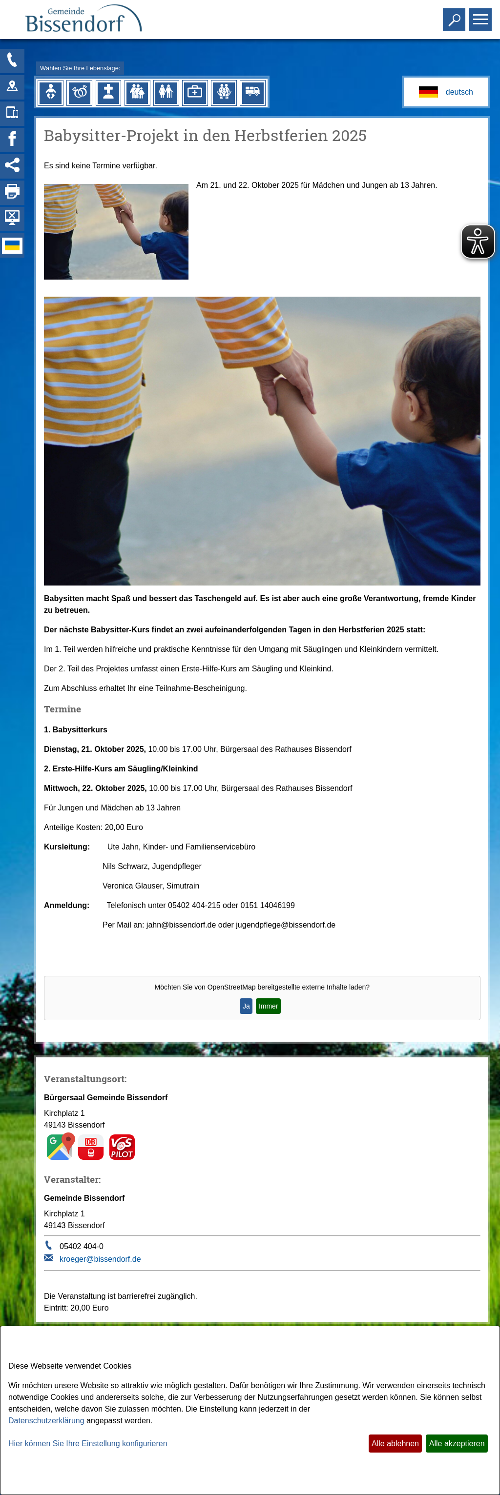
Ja (246, 1006)
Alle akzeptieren (457, 1443)
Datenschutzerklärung (46, 1420)
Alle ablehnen (395, 1443)
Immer (268, 1006)
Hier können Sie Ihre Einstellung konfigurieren (87, 1443)
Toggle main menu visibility (481, 15)
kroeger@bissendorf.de (100, 1259)
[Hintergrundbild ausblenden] (12, 219)
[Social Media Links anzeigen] (12, 166)
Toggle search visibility (455, 15)
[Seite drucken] (12, 193)
